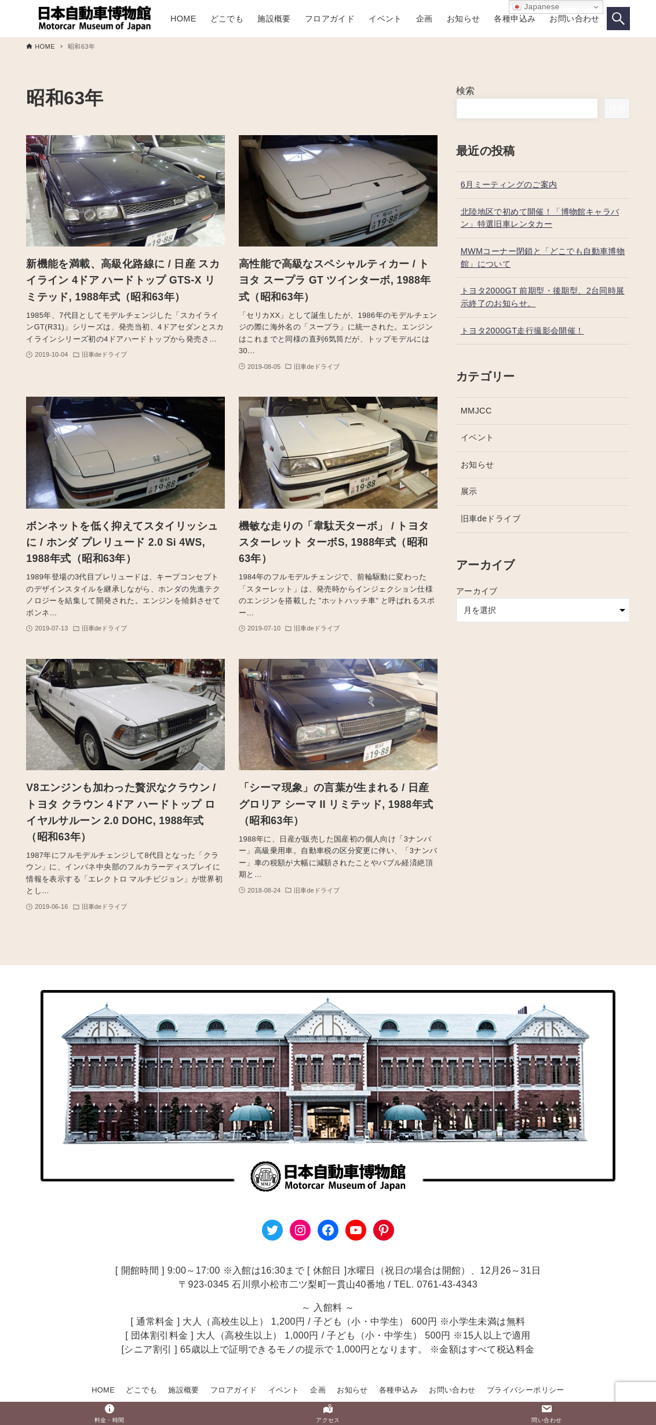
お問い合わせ (452, 1390)
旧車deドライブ (490, 518)
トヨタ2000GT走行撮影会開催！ (522, 330)
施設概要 (183, 1390)
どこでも (141, 1390)
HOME (103, 1390)
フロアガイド (233, 1390)
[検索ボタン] (618, 18)
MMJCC (476, 410)
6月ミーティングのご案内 (509, 184)
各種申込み (398, 1390)
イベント (477, 437)
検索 (465, 91)
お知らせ (477, 464)
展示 (469, 491)
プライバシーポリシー (525, 1390)
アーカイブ (477, 591)
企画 (318, 1390)
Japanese (535, 7)
